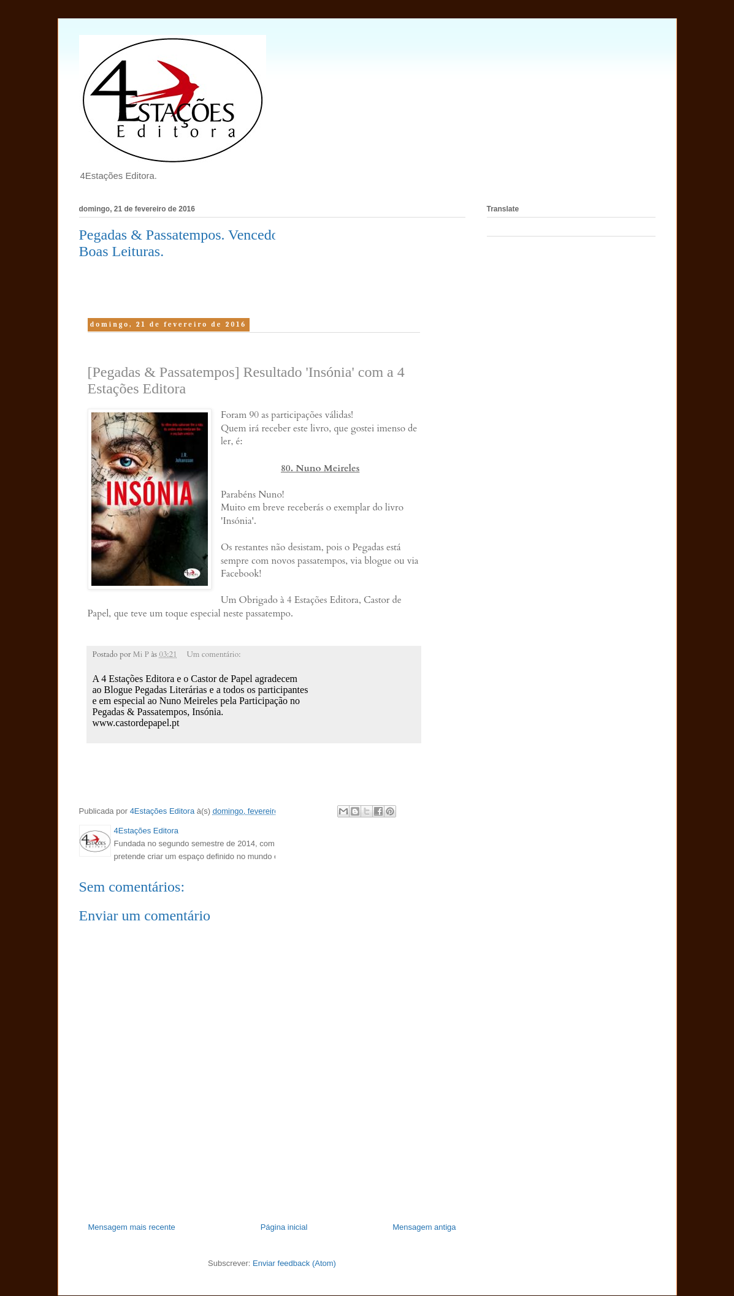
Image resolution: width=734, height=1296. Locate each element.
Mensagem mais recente (131, 1227)
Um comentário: (214, 655)
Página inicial (284, 1227)
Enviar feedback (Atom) (294, 1263)
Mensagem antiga (424, 1227)
